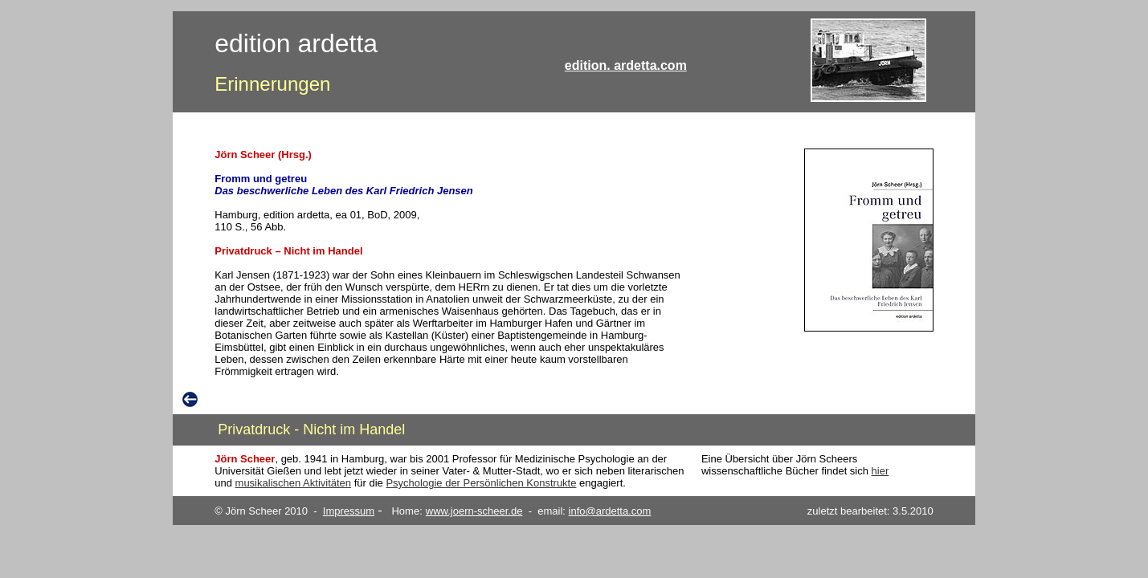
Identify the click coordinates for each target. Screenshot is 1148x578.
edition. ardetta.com (626, 65)
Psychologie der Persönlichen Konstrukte (481, 483)
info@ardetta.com (610, 511)
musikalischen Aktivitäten (293, 483)
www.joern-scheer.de (474, 511)
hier (880, 471)
